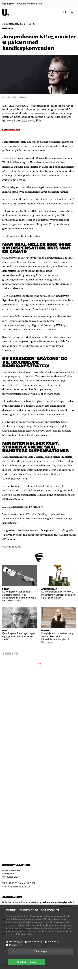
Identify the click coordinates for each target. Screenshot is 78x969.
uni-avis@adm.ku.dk (20, 886)
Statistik (53, 941)
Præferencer (35, 941)
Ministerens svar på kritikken (26, 506)
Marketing (15, 945)
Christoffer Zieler (11, 129)
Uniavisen (8, 3)
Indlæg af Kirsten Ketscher (24, 235)
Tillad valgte (40, 951)
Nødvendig (16, 941)
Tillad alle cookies (26, 962)
